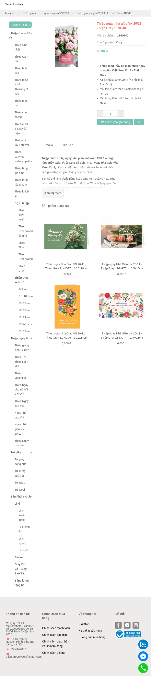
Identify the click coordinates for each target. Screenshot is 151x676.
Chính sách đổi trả (53, 652)
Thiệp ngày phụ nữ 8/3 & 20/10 (21, 389)
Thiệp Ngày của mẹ (22, 403)
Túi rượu (20, 482)
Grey (119, 42)
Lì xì (17, 503)
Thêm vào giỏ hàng (115, 122)
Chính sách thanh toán (56, 628)
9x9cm (22, 289)
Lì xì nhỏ (23, 550)
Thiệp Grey (21, 268)
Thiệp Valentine (20, 376)
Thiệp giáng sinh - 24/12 (22, 348)
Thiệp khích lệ (22, 194)
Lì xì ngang (22, 541)
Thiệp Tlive (21, 245)
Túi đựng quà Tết (20, 473)
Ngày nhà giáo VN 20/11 (56, 13)
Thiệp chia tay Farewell (22, 143)
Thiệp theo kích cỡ (22, 280)
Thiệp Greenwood (25, 257)
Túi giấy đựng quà (20, 462)
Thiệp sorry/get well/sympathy (23, 156)
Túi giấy (15, 452)
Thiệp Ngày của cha (22, 443)
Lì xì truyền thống (22, 515)
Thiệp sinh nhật (21, 47)
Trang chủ (10, 13)
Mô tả (49, 145)
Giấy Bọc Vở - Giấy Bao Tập (21, 569)
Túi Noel (20, 489)
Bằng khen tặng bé (22, 583)
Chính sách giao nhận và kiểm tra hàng (55, 644)
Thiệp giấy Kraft (21, 215)
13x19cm (24, 331)
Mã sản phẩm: (106, 35)
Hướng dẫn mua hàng (91, 637)
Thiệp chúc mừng (21, 115)
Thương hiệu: (105, 42)
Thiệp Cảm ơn (21, 59)
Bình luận (67, 145)
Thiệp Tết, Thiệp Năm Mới (21, 361)
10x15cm (24, 303)
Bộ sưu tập (22, 203)
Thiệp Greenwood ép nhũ (25, 231)
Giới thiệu (84, 624)
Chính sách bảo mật (54, 634)
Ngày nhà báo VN (20, 415)
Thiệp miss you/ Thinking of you (21, 86)
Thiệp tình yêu (21, 71)
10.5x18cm (25, 324)
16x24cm (24, 317)
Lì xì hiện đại (24, 529)
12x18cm (24, 310)
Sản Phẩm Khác (20, 496)
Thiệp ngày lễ (29, 13)
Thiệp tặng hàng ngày (21, 182)
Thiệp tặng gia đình (21, 171)
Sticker (19, 557)
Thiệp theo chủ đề (19, 36)
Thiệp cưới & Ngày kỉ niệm (21, 128)
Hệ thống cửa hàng (90, 630)
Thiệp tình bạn (21, 103)
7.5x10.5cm (25, 296)
